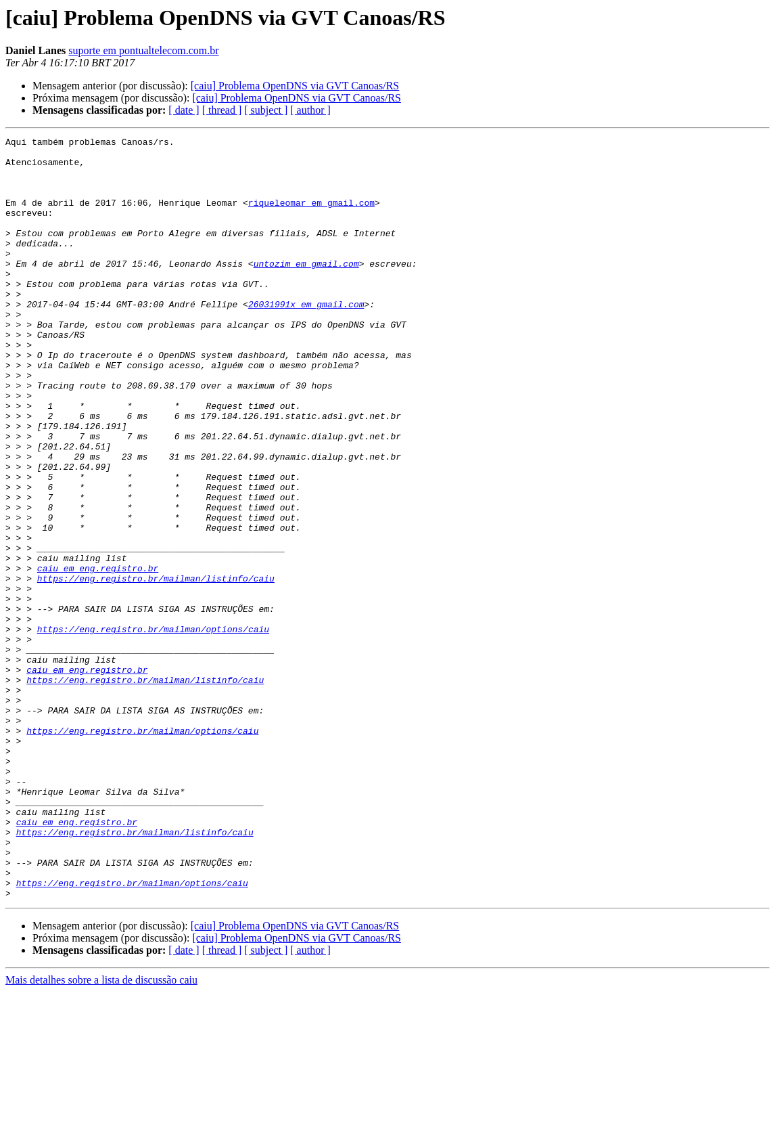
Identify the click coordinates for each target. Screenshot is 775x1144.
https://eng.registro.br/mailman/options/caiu (153, 728)
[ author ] (310, 110)
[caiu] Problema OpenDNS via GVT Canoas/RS (295, 85)
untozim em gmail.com (306, 290)
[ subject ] (265, 110)
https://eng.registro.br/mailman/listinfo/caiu (156, 667)
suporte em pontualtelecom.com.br (143, 50)
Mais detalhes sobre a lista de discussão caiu (101, 1132)
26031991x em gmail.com (306, 338)
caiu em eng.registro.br (97, 655)
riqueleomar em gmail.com (311, 217)
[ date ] (183, 110)
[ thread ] (222, 110)
